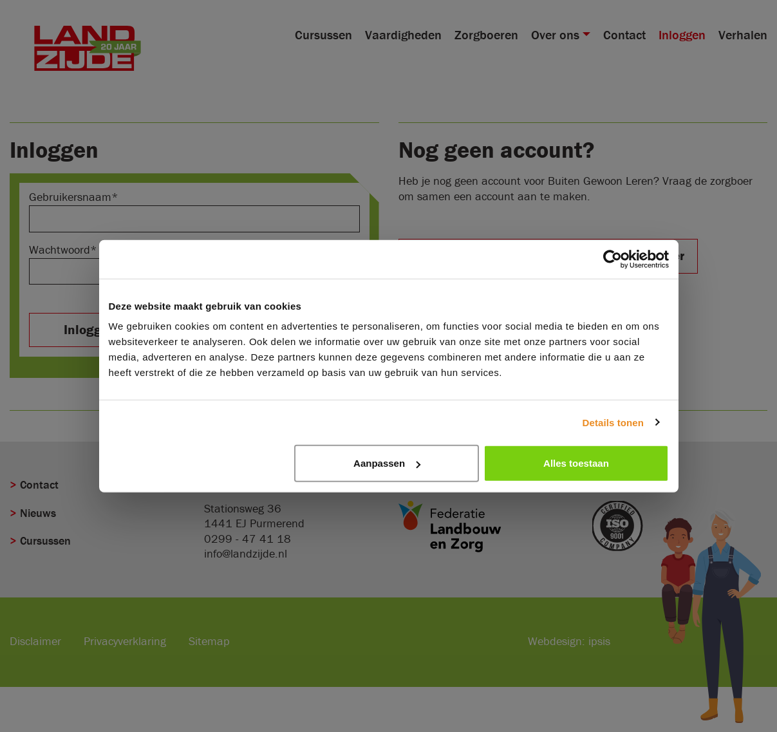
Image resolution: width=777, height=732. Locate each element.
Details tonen (613, 422)
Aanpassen (386, 463)
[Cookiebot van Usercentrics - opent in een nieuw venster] (612, 258)
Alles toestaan (576, 463)
